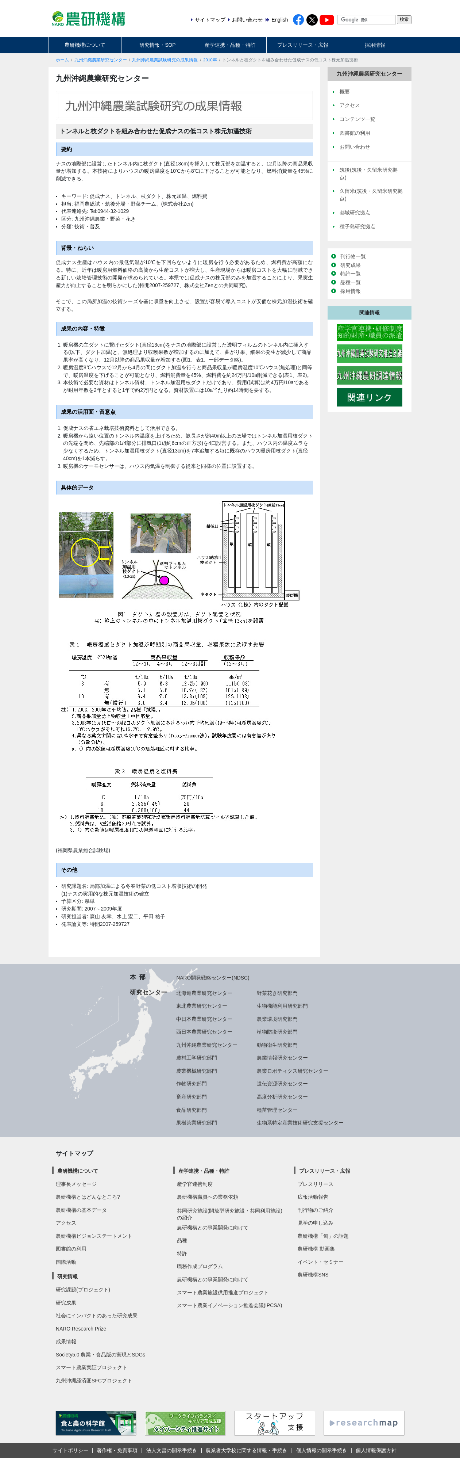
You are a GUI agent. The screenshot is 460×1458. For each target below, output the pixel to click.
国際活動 (66, 1262)
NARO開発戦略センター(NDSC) (212, 978)
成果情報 (66, 1341)
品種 (182, 1240)
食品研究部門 (191, 1110)
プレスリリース (315, 1184)
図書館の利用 (71, 1249)
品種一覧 (350, 282)
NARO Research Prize (81, 1329)
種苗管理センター (277, 1110)
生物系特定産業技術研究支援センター (300, 1123)
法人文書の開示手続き (171, 1450)
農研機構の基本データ (81, 1210)
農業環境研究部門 (277, 1019)
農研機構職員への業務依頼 (207, 1197)
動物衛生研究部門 (277, 1045)
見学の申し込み (315, 1223)
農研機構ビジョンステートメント (94, 1236)
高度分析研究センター (282, 1097)
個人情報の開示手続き (321, 1450)
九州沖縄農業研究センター (100, 60)
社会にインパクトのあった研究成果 (97, 1315)
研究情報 (67, 1276)
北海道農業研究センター (204, 993)
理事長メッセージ (76, 1184)
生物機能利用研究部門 (282, 1006)
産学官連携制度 (195, 1184)
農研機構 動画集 (316, 1249)
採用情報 (375, 45)
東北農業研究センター (201, 1006)
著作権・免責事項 (117, 1450)
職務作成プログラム (200, 1266)
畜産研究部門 (191, 1097)
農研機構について (85, 45)
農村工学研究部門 (196, 1058)
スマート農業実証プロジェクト (91, 1367)
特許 (182, 1253)
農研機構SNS (313, 1275)
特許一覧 (350, 273)
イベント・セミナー (321, 1262)
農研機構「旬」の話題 (323, 1236)
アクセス (66, 1223)
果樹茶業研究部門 (196, 1123)
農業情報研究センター (282, 1058)
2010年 (210, 60)
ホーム (62, 60)
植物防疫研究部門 (277, 1032)
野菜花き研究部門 (277, 993)
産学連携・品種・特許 (230, 45)
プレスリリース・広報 (302, 45)
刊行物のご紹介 (315, 1210)
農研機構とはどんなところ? (88, 1197)
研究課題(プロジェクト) (83, 1290)
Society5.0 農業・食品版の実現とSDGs (100, 1355)
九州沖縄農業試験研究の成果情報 (165, 60)
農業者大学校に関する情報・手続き (246, 1450)
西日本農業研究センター (204, 1032)
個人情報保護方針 (376, 1450)
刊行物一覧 (353, 256)
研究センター (148, 992)
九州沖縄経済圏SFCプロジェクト (94, 1380)
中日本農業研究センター (204, 1019)
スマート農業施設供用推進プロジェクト (223, 1292)
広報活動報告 (313, 1197)
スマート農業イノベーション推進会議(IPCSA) (229, 1305)
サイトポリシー (70, 1450)
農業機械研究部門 (196, 1071)
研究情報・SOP (157, 45)
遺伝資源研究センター (282, 1084)
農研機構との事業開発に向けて (212, 1227)
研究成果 (350, 265)
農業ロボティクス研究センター (292, 1071)
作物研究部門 (191, 1084)
